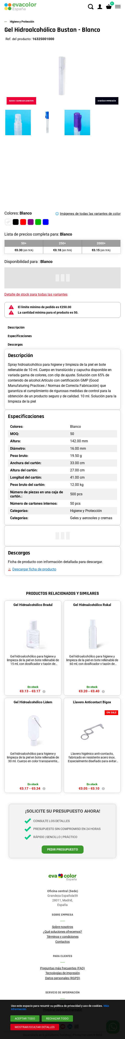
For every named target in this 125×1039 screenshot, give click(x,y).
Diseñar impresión (107, 100)
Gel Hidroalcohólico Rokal (92, 605)
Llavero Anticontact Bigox (92, 702)
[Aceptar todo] (24, 1018)
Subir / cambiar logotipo (21, 100)
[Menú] (117, 7)
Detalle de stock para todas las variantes (35, 294)
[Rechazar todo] (57, 1018)
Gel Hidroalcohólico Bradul (32, 605)
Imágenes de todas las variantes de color (90, 214)
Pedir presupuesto (62, 849)
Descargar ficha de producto (34, 569)
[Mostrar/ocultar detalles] (34, 1027)
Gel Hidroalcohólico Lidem (33, 702)
